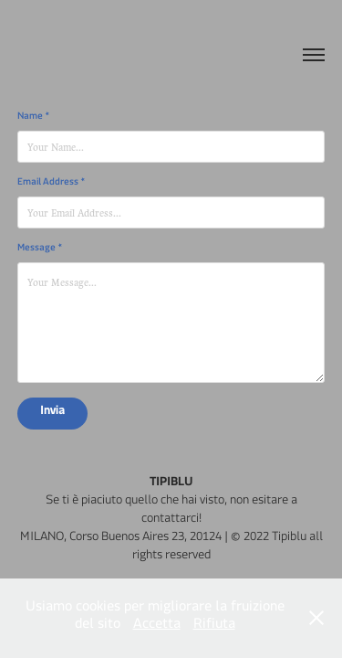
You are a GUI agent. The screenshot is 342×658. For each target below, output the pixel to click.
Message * (40, 249)
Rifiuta (214, 626)
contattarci (170, 521)
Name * (33, 117)
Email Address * (51, 183)
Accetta (157, 626)
